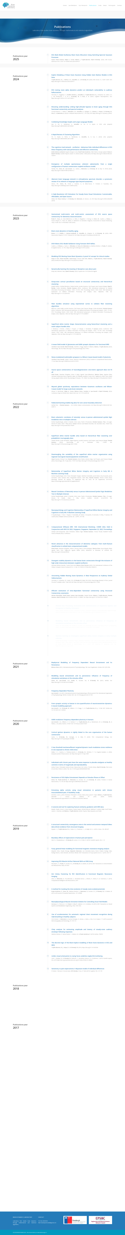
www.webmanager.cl (42, 1232)
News (105, 5)
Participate (111, 5)
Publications (93, 5)
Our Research (83, 5)
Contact (119, 5)
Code (99, 5)
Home (65, 5)
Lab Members (72, 5)
